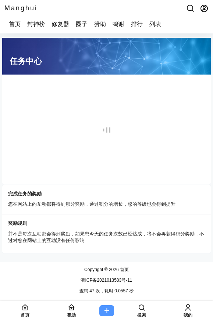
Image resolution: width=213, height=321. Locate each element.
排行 (137, 24)
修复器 (60, 24)
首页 (15, 24)
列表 (155, 24)
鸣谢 (118, 24)
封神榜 (36, 24)
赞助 (100, 24)
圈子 (82, 24)
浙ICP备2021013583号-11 (106, 280)
